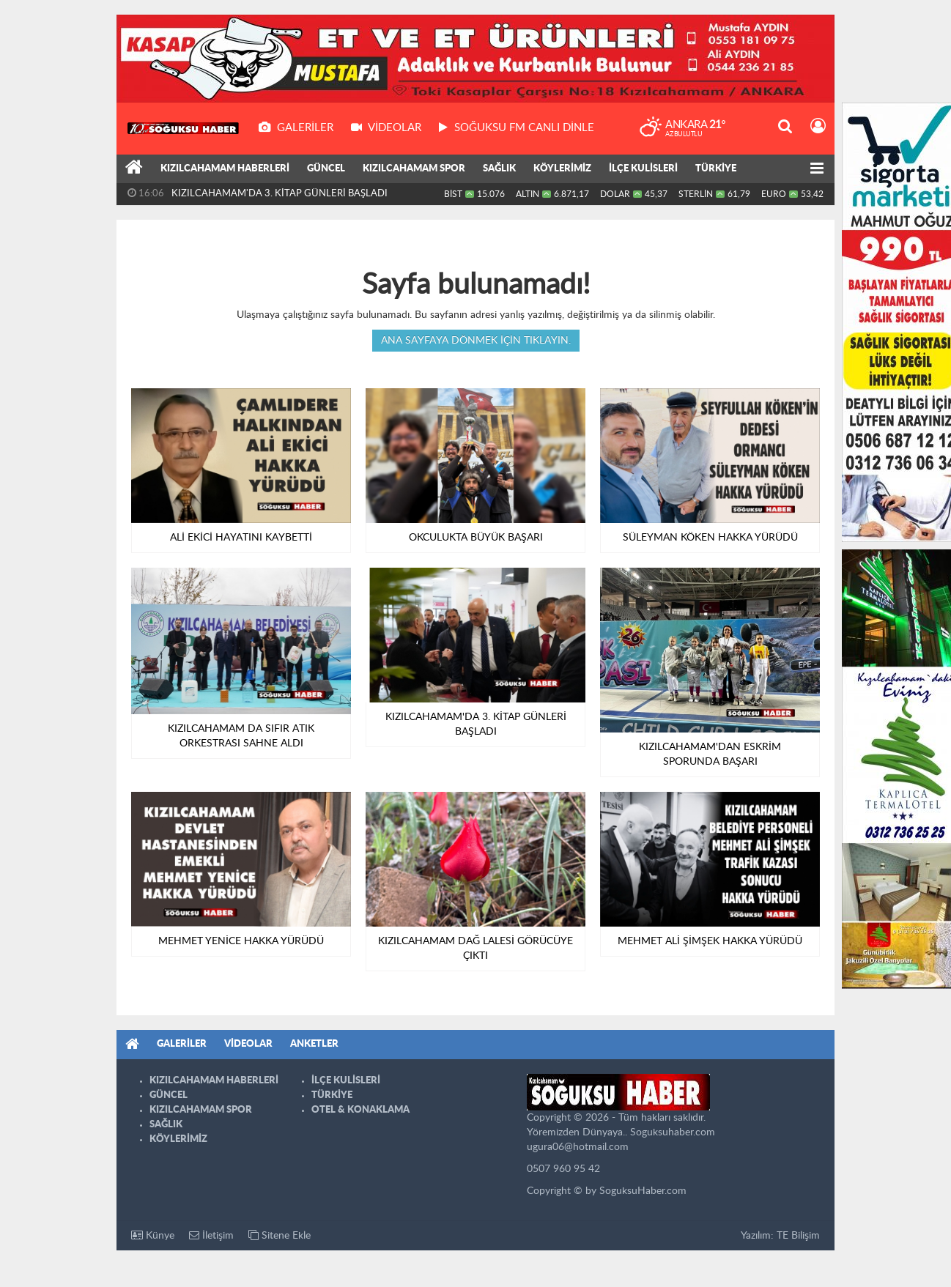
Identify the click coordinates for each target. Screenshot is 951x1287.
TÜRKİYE (715, 169)
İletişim (211, 1235)
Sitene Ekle (279, 1235)
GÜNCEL (326, 169)
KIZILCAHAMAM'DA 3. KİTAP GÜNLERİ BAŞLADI (279, 194)
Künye (152, 1235)
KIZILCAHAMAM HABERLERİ (224, 169)
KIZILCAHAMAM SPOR (414, 169)
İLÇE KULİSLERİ (643, 169)
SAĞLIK (499, 169)
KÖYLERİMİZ (562, 169)
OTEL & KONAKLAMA (360, 1110)
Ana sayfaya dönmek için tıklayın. (476, 340)
